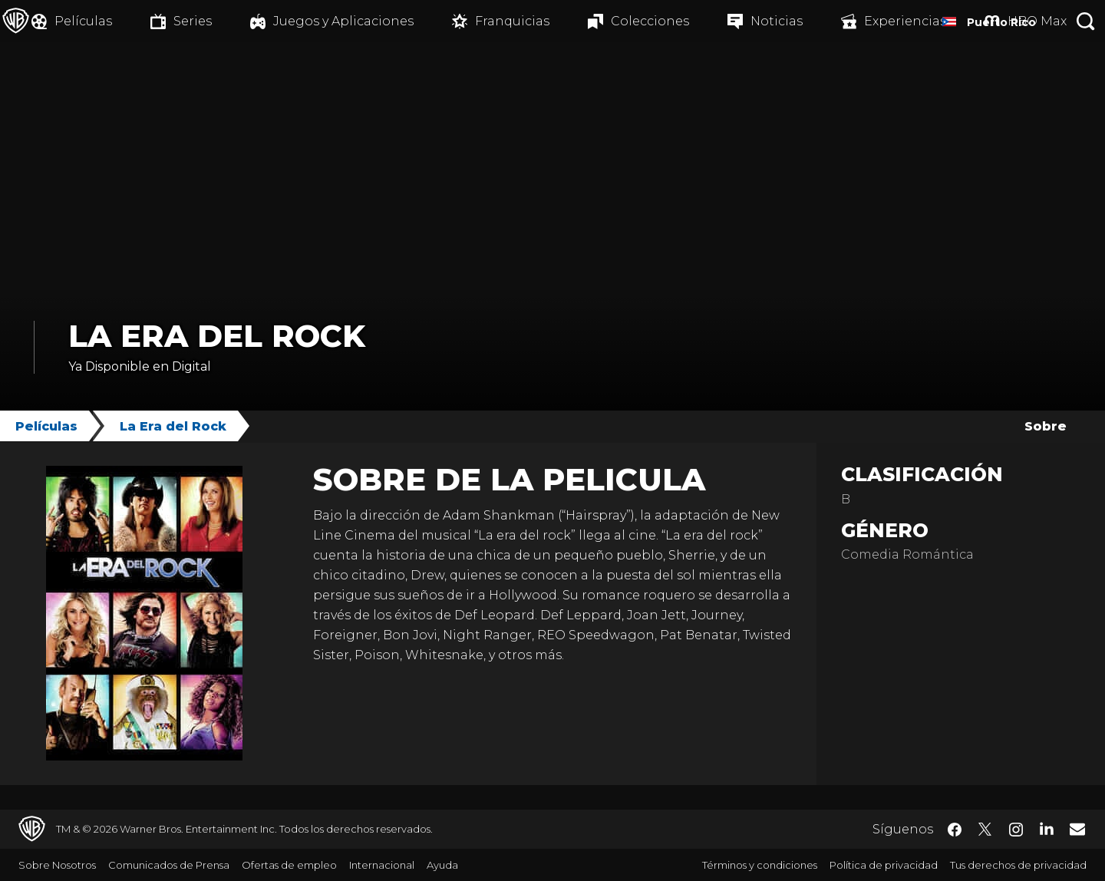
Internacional (381, 865)
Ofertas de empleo (289, 865)
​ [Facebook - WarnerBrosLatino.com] (954, 829)
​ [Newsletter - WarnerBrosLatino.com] (1077, 828)
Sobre (1045, 426)
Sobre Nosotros (57, 865)
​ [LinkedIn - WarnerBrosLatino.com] (1046, 828)
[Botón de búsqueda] (1086, 21)
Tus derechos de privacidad (1018, 865)
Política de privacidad (884, 865)
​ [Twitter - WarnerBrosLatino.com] (985, 829)
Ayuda (442, 865)
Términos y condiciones (759, 865)
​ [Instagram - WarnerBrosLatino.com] (1016, 829)
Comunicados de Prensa (168, 865)
